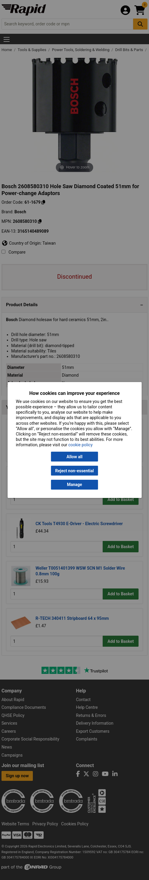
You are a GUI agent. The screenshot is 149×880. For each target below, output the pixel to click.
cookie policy (80, 444)
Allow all (74, 456)
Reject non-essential (74, 470)
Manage (74, 484)
